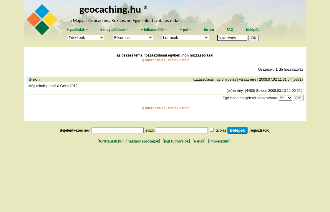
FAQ (230, 29)
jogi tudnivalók (176, 141)
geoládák (77, 29)
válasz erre (247, 79)
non (36, 79)
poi (185, 29)
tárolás (221, 130)
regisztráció (259, 130)
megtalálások (114, 29)
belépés (252, 29)
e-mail (199, 141)
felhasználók (154, 29)
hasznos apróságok (143, 141)
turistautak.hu (110, 141)
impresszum (219, 141)
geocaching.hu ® (114, 9)
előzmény (235, 91)
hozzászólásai (202, 79)
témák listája (178, 60)
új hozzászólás (153, 60)
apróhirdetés (226, 79)
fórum (209, 29)
